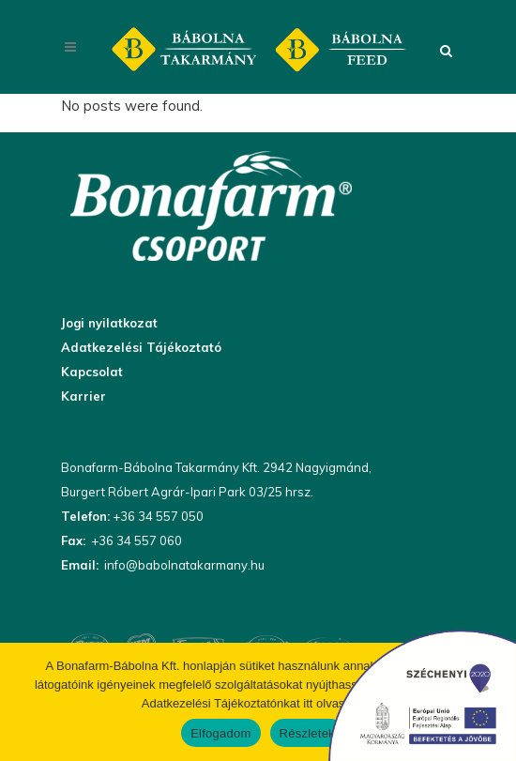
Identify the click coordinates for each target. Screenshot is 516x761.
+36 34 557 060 (135, 540)
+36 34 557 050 (157, 516)
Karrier (83, 395)
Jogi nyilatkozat (109, 322)
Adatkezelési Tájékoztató (141, 347)
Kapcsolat (92, 371)
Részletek (307, 733)
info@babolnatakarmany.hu (183, 564)
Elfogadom (220, 733)
